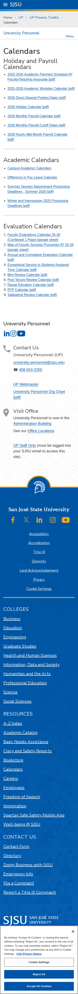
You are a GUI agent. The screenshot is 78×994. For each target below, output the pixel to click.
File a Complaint (18, 883)
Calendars (10, 22)
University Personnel (21, 33)
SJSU (16, 4)
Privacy (39, 579)
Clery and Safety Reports (27, 751)
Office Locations (40, 431)
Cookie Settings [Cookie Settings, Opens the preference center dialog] (38, 962)
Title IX (39, 552)
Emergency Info (18, 874)
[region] (39, 960)
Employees (14, 787)
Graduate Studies (19, 646)
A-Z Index (12, 723)
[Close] (73, 931)
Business (11, 619)
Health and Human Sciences (30, 655)
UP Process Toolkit (44, 17)
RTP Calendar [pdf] (21, 290)
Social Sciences (17, 701)
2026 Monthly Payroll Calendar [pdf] (33, 116)
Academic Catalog (20, 732)
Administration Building (32, 424)
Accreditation (39, 543)
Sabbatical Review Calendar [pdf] (32, 295)
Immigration (14, 806)
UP (21, 17)
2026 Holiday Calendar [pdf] (28, 107)
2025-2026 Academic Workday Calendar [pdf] (41, 88)
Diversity (39, 561)
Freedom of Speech (21, 797)
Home (7, 17)
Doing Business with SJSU (28, 865)
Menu (70, 36)
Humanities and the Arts (27, 674)
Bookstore (13, 760)
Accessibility (39, 534)
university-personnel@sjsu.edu (38, 362)
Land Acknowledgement (39, 570)
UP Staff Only (24, 445)
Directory (12, 855)
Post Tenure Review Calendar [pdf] (33, 280)
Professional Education (25, 683)
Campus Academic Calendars (29, 168)
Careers (10, 778)
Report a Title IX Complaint (29, 892)
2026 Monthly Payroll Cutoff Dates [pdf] (36, 125)
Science (10, 692)
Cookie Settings (39, 588)
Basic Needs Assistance (25, 742)
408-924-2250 (30, 370)
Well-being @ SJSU (21, 824)
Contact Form (16, 846)
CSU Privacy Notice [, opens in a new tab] (29, 953)
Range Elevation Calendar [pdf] (30, 285)
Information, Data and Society (31, 664)
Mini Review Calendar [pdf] (27, 275)
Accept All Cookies (39, 986)
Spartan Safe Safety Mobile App (33, 815)
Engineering (14, 637)
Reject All (39, 974)
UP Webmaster (25, 384)
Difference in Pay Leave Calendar (32, 177)
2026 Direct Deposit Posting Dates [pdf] (36, 97)
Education (12, 628)
